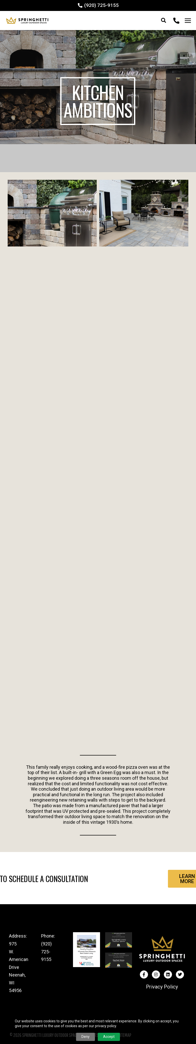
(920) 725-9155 (46, 951)
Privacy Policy (162, 987)
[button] (163, 20)
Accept (109, 1037)
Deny (85, 1037)
